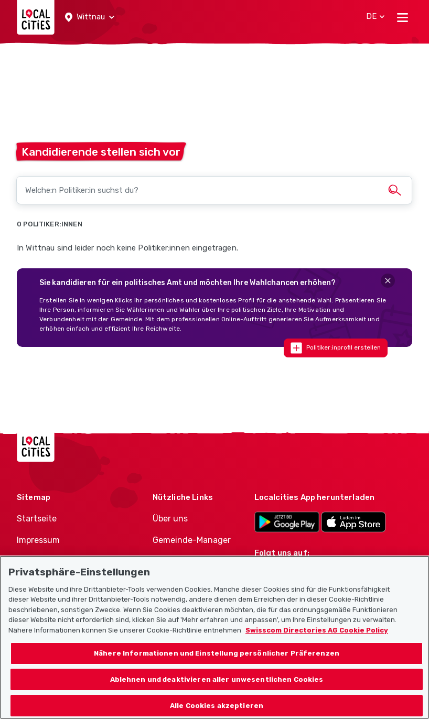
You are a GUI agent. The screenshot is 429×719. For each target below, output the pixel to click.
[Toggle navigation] (402, 17)
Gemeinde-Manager (192, 540)
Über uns (170, 519)
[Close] (388, 281)
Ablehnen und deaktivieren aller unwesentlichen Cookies (217, 694)
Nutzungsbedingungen (63, 562)
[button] (89, 17)
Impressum (38, 540)
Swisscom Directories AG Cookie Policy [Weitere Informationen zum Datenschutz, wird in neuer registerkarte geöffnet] (316, 645)
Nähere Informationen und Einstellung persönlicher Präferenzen (216, 668)
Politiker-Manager (187, 562)
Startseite (37, 519)
